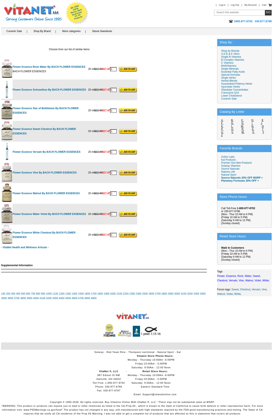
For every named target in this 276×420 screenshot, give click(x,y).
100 (3, 293)
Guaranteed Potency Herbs (236, 83)
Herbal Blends (229, 80)
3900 (29, 298)
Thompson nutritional (142, 352)
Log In (222, 5)
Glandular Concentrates (234, 89)
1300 (68, 293)
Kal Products (228, 159)
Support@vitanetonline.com (159, 394)
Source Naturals (230, 168)
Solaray (99, 352)
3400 (203, 293)
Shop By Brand (42, 31)
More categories (71, 31)
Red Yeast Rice (116, 352)
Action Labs (228, 156)
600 (28, 293)
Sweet (234, 289)
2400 (139, 293)
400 (18, 293)
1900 (107, 293)
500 (23, 293)
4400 (61, 298)
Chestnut (245, 289)
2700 (158, 293)
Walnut (221, 293)
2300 (132, 293)
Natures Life (228, 171)
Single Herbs (228, 77)
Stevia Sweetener (102, 31)
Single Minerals (230, 68)
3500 (4, 298)
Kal (179, 352)
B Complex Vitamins (232, 59)
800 (38, 293)
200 (8, 293)
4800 (87, 298)
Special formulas (230, 74)
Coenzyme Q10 (230, 92)
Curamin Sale (14, 31)
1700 (94, 293)
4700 (81, 298)
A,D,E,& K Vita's (230, 53)
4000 (36, 298)
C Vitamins (227, 62)
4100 (42, 298)
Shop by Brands (231, 50)
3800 (23, 298)
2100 (119, 293)
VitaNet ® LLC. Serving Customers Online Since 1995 (33, 13)
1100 (55, 293)
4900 (94, 298)
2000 (113, 293)
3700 (17, 298)
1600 (87, 293)
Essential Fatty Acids (233, 71)
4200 (49, 298)
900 (43, 293)
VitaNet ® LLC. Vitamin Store (132, 316)
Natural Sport (228, 174)
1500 (81, 293)
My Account (250, 5)
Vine (264, 289)
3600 (10, 298)
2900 (171, 293)
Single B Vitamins (231, 56)
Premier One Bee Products (236, 162)
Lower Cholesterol (231, 95)
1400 (74, 293)
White (237, 293)
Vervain (256, 289)
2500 (145, 293)
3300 (196, 293)
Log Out (235, 5)
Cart (264, 5)
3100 (183, 293)
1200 (61, 293)
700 (33, 293)
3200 (190, 293)
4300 (55, 298)
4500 (68, 298)
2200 (126, 293)
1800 (100, 293)
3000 (177, 293)
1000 (49, 293)
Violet (229, 293)
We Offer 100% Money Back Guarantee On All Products (77, 13)
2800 (164, 293)
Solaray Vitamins (230, 165)
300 (13, 293)
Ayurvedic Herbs (230, 86)
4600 (74, 298)
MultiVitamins (228, 65)
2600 (151, 293)
